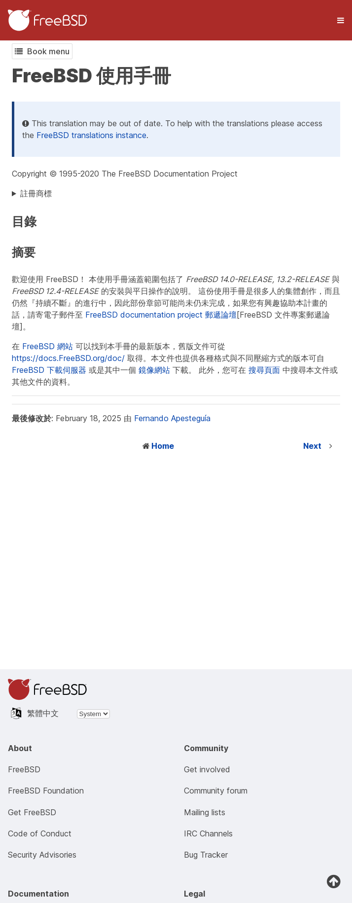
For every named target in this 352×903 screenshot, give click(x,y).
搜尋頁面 (264, 370)
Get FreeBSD (32, 812)
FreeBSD (24, 769)
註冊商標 (36, 193)
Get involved (207, 769)
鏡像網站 (154, 370)
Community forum (215, 790)
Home (162, 446)
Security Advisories (42, 855)
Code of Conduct (39, 833)
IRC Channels (208, 833)
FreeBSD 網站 (47, 346)
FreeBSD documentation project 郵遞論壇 (161, 315)
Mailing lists (204, 812)
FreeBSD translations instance (91, 135)
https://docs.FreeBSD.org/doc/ (68, 358)
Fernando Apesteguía (172, 418)
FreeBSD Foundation (46, 790)
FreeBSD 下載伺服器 (49, 370)
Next (312, 446)
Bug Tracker (206, 855)
